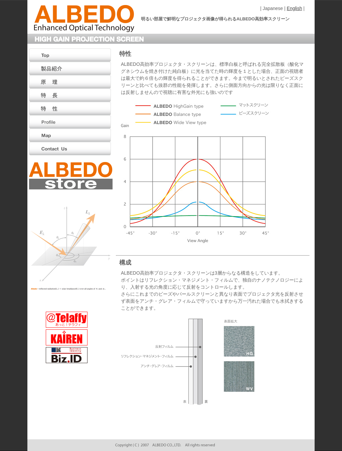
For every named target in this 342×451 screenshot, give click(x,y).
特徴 (71, 95)
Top (71, 55)
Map (71, 135)
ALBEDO (84, 18)
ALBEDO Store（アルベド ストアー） (71, 175)
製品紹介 (71, 68)
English (294, 8)
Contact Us (71, 148)
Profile (71, 122)
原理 (71, 82)
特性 (71, 108)
